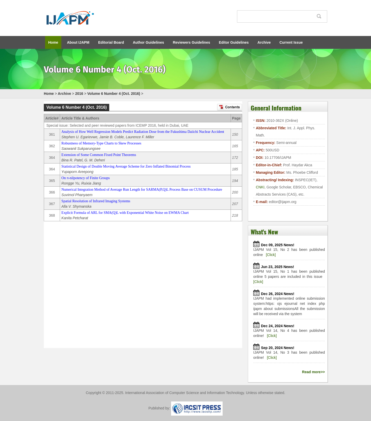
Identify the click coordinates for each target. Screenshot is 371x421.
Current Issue (291, 42)
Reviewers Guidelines (191, 42)
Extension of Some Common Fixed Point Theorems (98, 155)
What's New (264, 231)
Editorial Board (111, 42)
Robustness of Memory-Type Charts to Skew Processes (101, 143)
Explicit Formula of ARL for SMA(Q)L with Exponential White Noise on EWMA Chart (125, 213)
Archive (264, 42)
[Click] (271, 255)
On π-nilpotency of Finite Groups (85, 178)
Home (53, 42)
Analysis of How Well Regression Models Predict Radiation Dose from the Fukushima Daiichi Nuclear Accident (142, 132)
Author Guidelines (148, 42)
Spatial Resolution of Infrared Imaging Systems (95, 201)
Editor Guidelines (234, 42)
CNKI (260, 187)
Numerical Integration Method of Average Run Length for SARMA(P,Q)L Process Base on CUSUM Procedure (141, 189)
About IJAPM (78, 42)
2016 (79, 93)
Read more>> (313, 372)
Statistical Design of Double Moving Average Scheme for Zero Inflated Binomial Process (126, 166)
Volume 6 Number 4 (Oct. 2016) (113, 93)
